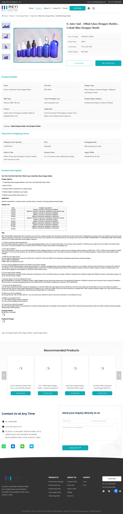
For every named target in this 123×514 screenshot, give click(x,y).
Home (31, 8)
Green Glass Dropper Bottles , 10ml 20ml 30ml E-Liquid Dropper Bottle (75, 388)
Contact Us (57, 8)
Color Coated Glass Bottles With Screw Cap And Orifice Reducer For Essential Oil (20, 388)
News (84, 485)
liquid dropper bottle (40, 333)
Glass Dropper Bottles (22, 16)
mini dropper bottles (25, 333)
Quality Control (71, 488)
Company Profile (72, 481)
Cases (85, 481)
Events (65, 8)
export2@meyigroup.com (13, 426)
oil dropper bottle (11, 333)
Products (38, 8)
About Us (47, 8)
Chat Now (78, 8)
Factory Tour (70, 485)
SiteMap (69, 492)
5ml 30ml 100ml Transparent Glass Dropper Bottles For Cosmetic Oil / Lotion (102, 388)
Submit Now (75, 448)
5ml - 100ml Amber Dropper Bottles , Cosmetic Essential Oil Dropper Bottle (48, 388)
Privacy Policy (26, 511)
